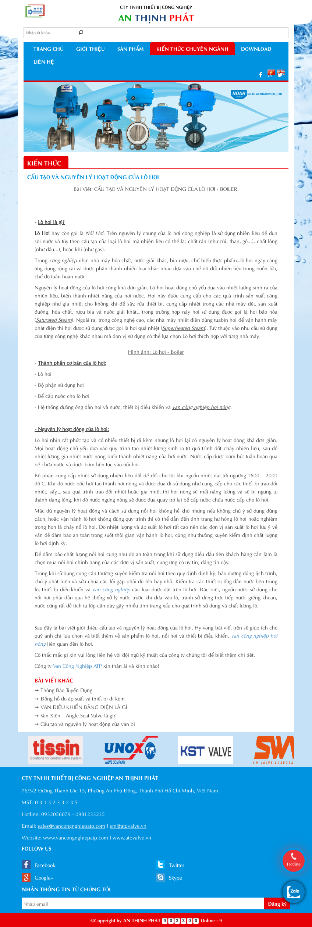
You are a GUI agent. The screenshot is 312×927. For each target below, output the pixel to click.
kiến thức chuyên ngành (192, 48)
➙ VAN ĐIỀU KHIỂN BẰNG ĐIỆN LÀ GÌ (81, 706)
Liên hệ (43, 61)
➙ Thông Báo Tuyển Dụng (63, 690)
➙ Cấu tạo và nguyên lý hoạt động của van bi (85, 723)
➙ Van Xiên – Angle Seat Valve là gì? (75, 715)
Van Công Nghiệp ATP (77, 665)
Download (256, 48)
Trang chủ (48, 48)
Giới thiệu (90, 48)
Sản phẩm (130, 48)
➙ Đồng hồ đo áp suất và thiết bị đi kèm (80, 698)
